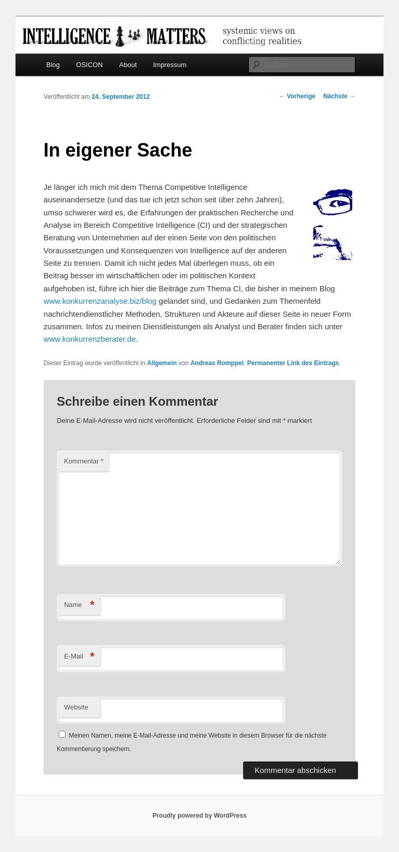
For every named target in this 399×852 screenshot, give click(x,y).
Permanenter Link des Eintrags (293, 363)
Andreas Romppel (217, 363)
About (128, 65)
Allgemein (162, 363)
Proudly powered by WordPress (199, 815)
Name (79, 605)
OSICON (89, 65)
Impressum (170, 65)
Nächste (339, 96)
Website (76, 707)
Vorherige (297, 96)
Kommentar (83, 461)
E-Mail (79, 656)
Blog (53, 65)
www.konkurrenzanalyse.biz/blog (100, 300)
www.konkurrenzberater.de (90, 338)
